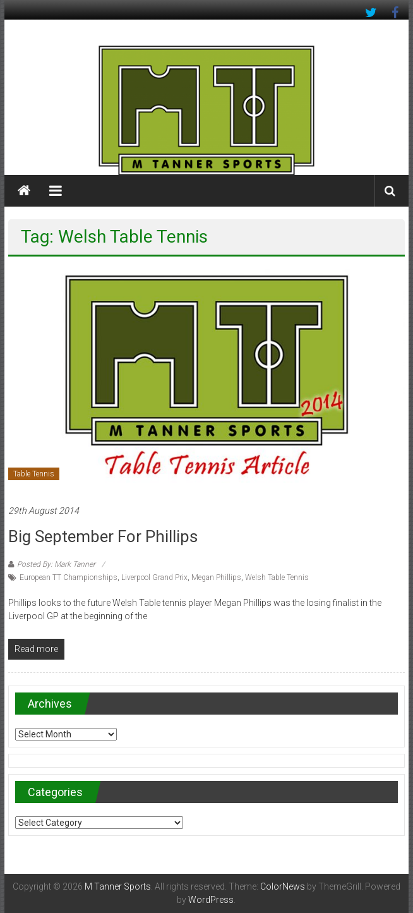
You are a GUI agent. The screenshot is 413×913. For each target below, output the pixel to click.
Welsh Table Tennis (277, 577)
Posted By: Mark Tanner (56, 564)
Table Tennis (33, 473)
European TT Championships (68, 577)
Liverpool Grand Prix (154, 577)
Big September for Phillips (103, 536)
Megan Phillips (216, 577)
